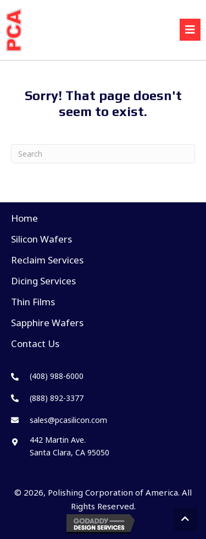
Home (24, 218)
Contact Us (35, 343)
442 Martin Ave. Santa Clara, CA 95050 (69, 446)
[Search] (103, 153)
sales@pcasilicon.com (68, 420)
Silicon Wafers (41, 239)
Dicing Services (43, 280)
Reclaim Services (47, 260)
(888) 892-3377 (56, 398)
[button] (186, 519)
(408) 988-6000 (56, 376)
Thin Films (33, 301)
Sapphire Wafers (47, 322)
